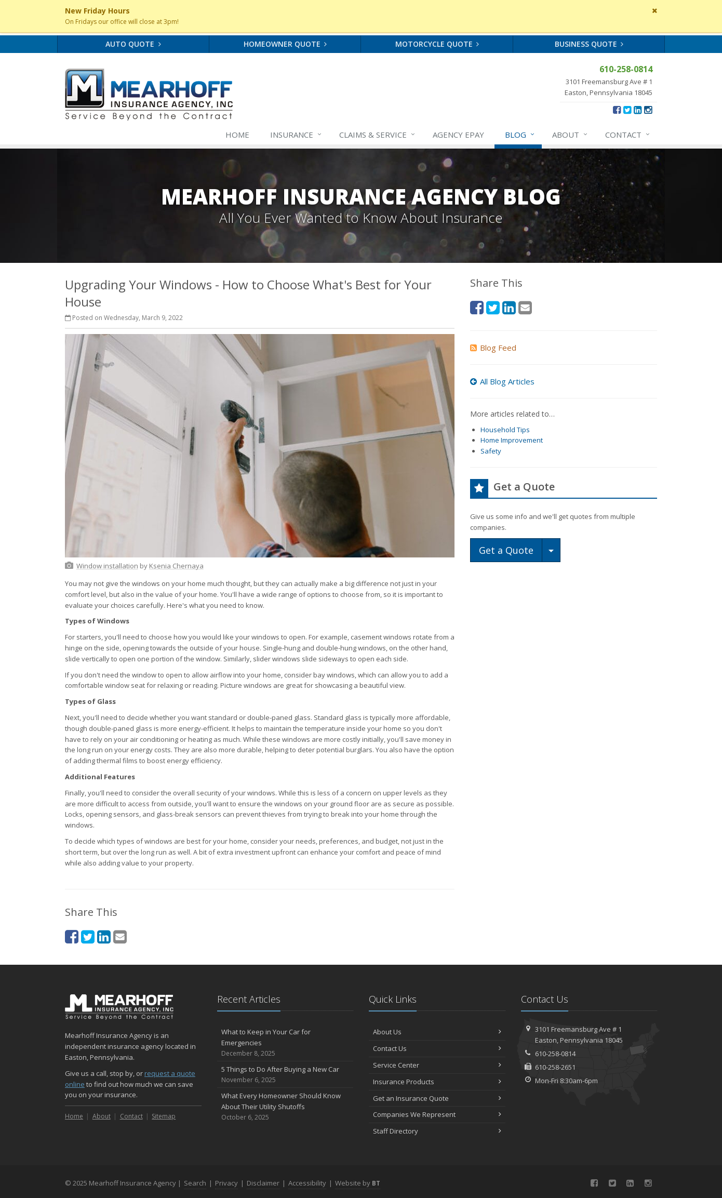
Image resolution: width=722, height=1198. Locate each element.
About (570, 134)
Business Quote (589, 44)
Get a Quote (506, 550)
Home (237, 134)
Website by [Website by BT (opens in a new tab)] (357, 1183)
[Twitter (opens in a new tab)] (627, 109)
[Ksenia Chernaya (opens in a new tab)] (176, 565)
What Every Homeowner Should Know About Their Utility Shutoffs (285, 1106)
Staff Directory (437, 1131)
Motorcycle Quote (437, 44)
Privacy (226, 1183)
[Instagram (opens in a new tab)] (648, 109)
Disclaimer (263, 1183)
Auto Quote (133, 44)
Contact (628, 134)
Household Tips (505, 429)
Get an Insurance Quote (437, 1098)
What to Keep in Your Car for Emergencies (285, 1042)
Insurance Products (437, 1081)
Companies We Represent (437, 1114)
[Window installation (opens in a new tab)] (107, 565)
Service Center (437, 1065)
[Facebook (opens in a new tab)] (617, 109)
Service (377, 134)
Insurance (296, 134)
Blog (520, 134)
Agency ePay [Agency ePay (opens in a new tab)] (458, 134)
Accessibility (307, 1183)
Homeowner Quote (285, 44)
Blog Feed (493, 347)
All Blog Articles (502, 381)
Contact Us (437, 1048)
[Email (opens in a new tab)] (120, 936)
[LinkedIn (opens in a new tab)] (637, 109)
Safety (490, 451)
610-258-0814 (555, 1053)
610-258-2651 (555, 1067)
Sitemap (164, 1116)
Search (195, 1183)
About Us (437, 1031)
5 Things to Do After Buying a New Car (285, 1074)
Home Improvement (511, 440)
